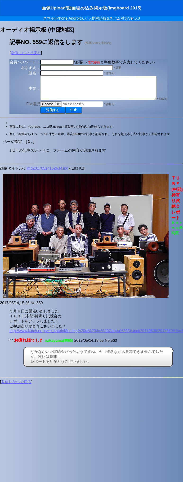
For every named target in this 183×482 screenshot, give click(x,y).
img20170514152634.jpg (48, 173)
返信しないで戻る (25, 53)
